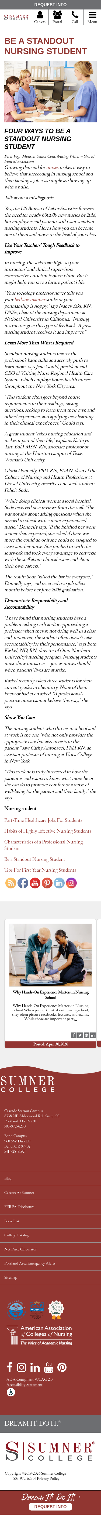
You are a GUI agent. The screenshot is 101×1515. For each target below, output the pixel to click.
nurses (52, 167)
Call (75, 19)
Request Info (50, 4)
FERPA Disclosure (19, 1207)
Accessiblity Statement (24, 1384)
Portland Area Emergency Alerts (29, 1263)
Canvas (40, 18)
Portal (57, 18)
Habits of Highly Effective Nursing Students (47, 831)
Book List (11, 1221)
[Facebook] (9, 1367)
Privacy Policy (48, 1478)
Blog (7, 1178)
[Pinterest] (62, 1367)
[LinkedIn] (35, 1367)
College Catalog (16, 1235)
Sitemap (10, 1277)
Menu (92, 18)
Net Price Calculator (20, 1249)
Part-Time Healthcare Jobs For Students (43, 820)
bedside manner (29, 300)
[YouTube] (48, 1367)
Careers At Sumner (19, 1192)
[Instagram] (21, 1367)
